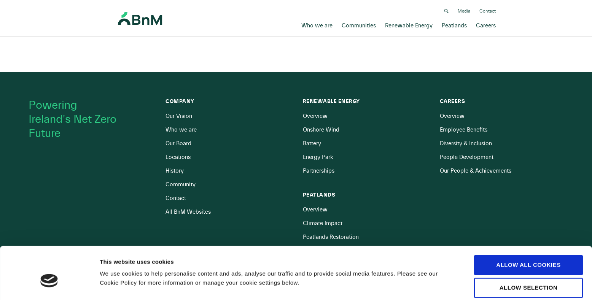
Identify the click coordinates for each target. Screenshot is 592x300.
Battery (312, 143)
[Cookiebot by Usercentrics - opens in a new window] (49, 285)
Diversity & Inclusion (466, 143)
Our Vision (179, 116)
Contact (487, 10)
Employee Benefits (463, 130)
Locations (178, 157)
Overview (315, 116)
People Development (466, 157)
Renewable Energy (409, 25)
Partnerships (318, 171)
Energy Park (318, 157)
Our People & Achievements (475, 171)
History (175, 171)
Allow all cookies (528, 227)
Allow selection (528, 250)
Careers (486, 25)
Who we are (317, 25)
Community (181, 184)
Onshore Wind (321, 130)
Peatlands (454, 25)
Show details (399, 270)
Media (464, 10)
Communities (359, 25)
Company (180, 101)
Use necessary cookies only (528, 277)
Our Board (178, 143)
